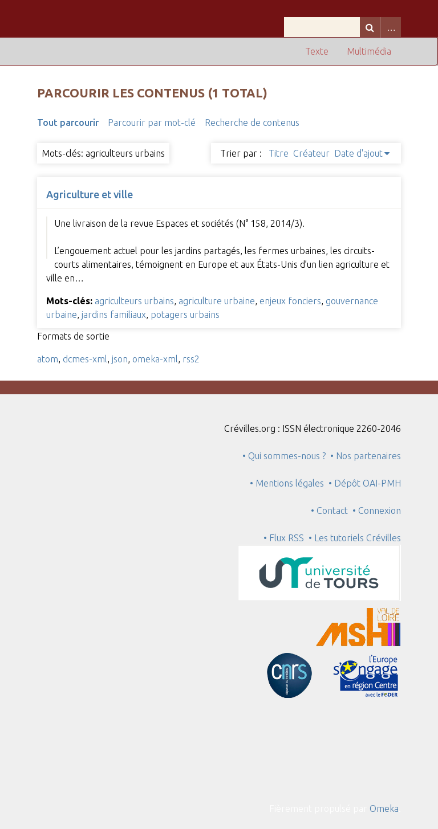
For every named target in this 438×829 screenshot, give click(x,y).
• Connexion (376, 510)
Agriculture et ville (89, 194)
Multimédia (369, 51)
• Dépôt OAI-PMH (364, 483)
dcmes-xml (85, 359)
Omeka (384, 808)
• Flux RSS (283, 538)
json (120, 359)
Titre (279, 153)
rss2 (191, 359)
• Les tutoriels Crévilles (355, 538)
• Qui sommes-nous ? (284, 456)
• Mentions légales (287, 483)
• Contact (331, 510)
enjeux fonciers (290, 301)
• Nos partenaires (365, 456)
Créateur (311, 153)
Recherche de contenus (252, 122)
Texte (316, 51)
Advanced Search (390, 27)
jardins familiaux (114, 314)
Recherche (370, 27)
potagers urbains (185, 314)
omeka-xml (155, 359)
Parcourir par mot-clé (152, 122)
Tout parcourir (68, 122)
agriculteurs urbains (134, 301)
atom (47, 359)
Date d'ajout (358, 153)
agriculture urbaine (217, 301)
